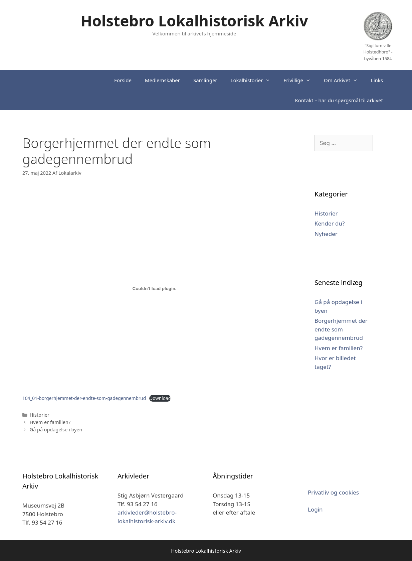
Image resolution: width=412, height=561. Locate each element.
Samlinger (205, 80)
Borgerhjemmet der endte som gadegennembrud (341, 329)
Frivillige (300, 80)
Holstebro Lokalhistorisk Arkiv (194, 20)
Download (160, 398)
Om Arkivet (344, 80)
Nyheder (326, 234)
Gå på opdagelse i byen (56, 429)
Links (377, 80)
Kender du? (330, 223)
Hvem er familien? (50, 422)
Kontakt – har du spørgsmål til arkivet (339, 100)
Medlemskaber (162, 80)
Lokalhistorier (254, 80)
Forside (123, 80)
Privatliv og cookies (333, 492)
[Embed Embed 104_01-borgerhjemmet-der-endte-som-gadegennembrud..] (154, 288)
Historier (39, 415)
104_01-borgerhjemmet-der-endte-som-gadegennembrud (84, 398)
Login (315, 509)
